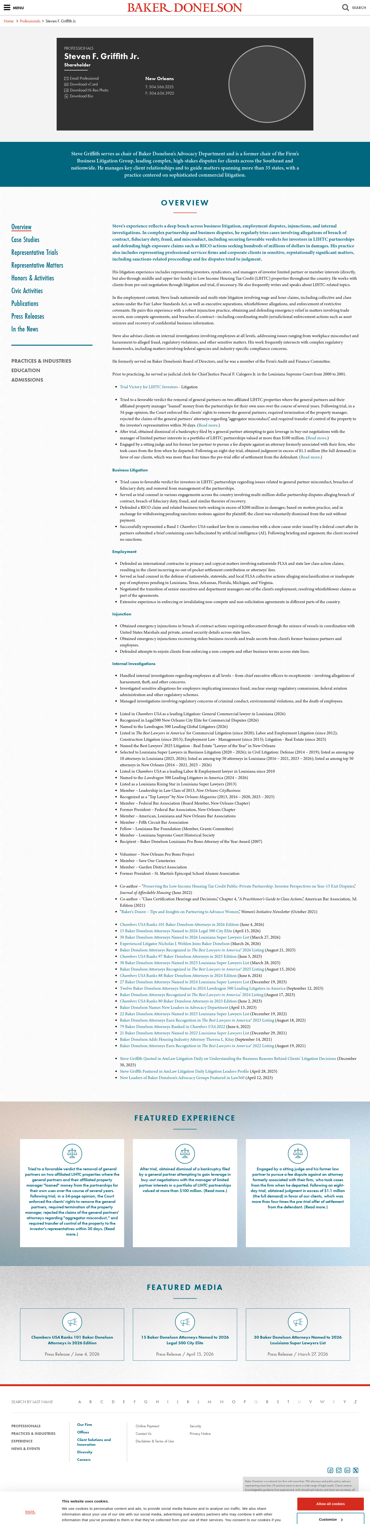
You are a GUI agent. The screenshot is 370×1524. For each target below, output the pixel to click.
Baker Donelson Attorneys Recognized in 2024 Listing (191, 994)
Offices (83, 1432)
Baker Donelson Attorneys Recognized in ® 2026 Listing (192, 950)
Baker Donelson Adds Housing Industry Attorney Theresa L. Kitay (177, 1039)
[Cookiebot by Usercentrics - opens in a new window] (30, 1514)
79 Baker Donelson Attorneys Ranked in (172, 1026)
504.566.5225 (161, 86)
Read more (208, 425)
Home (9, 21)
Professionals (30, 21)
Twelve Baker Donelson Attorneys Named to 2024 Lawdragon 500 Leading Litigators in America (203, 988)
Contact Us (143, 1433)
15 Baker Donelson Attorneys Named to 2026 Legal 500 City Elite (176, 931)
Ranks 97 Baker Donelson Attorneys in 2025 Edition (178, 956)
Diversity (84, 1452)
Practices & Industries (33, 1433)
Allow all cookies (330, 1480)
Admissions (27, 379)
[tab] (21, 227)
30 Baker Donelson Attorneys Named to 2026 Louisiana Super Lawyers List (184, 937)
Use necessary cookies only (330, 1511)
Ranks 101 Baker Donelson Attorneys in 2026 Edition (179, 924)
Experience (22, 1441)
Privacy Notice (200, 1433)
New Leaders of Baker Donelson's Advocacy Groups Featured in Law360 (182, 1077)
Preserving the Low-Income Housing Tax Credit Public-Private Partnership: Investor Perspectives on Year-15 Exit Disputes (248, 886)
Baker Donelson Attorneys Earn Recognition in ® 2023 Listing (197, 1020)
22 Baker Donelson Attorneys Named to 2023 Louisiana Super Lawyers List (184, 1014)
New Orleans (159, 78)
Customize (331, 1495)
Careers (84, 1459)
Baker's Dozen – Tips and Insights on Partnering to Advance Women (180, 911)
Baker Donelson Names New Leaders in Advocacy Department (174, 1007)
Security (195, 1426)
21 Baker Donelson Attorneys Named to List (184, 1033)
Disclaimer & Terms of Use (155, 1441)
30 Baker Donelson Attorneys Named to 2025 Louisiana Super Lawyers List (184, 963)
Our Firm (84, 1424)
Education (25, 370)
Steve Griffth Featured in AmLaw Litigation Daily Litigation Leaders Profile (184, 1071)
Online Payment (147, 1426)
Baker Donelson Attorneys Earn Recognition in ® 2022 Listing (197, 1046)
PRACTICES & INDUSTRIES (41, 360)
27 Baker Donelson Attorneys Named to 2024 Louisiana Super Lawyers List (184, 982)
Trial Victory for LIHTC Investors (149, 387)
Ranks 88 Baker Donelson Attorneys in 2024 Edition (178, 975)
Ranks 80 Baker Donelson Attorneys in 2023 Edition (178, 1001)
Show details (73, 1515)
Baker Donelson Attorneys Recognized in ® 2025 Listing (192, 969)
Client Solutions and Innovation (94, 1442)
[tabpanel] (235, 300)
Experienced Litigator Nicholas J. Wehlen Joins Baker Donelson (175, 943)
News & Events (25, 1448)
